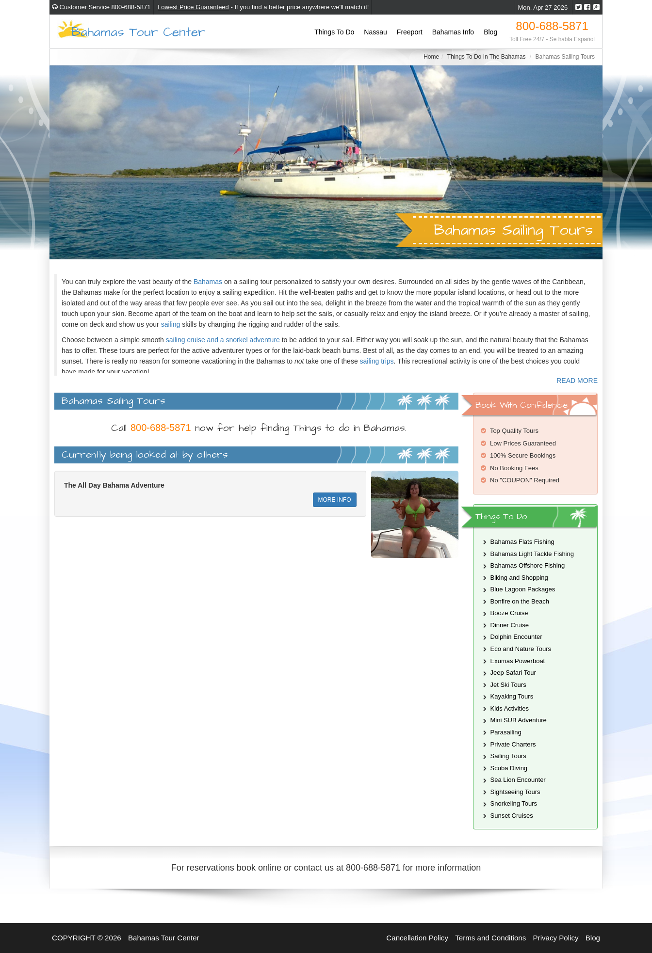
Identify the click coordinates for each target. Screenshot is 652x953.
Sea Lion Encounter (518, 779)
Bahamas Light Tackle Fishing (532, 553)
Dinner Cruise (509, 625)
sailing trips (377, 361)
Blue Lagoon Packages (522, 589)
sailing (171, 324)
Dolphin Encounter (516, 636)
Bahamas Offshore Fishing (527, 565)
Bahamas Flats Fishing (522, 541)
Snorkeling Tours (514, 803)
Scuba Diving (509, 768)
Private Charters (513, 744)
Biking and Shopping (519, 577)
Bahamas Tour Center (138, 31)
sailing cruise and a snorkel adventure (223, 340)
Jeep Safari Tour (513, 672)
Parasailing (506, 732)
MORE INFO (334, 499)
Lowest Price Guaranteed (193, 7)
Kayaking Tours (512, 696)
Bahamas (208, 282)
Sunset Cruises (511, 815)
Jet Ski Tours (508, 684)
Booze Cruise (509, 613)
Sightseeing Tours (515, 791)
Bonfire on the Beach (519, 601)
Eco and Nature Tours (521, 648)
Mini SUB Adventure (518, 720)
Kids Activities (509, 708)
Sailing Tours (508, 756)
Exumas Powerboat (517, 661)
